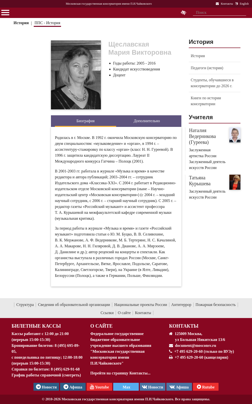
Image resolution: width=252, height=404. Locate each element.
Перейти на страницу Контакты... (120, 373)
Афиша (179, 386)
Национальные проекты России (140, 305)
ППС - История (47, 23)
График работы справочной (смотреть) (46, 375)
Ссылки (107, 313)
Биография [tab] (86, 121)
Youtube (99, 386)
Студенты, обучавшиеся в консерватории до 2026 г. (212, 83)
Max (126, 387)
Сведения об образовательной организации (74, 305)
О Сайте (101, 326)
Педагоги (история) (207, 68)
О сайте (124, 313)
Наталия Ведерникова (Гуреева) (202, 136)
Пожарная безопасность (216, 305)
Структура (25, 305)
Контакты (143, 313)
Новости (152, 386)
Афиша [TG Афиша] (72, 386)
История (21, 23)
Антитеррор (181, 305)
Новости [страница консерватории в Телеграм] (46, 386)
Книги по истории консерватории (206, 101)
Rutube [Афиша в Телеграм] (206, 386)
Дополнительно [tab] (147, 121)
